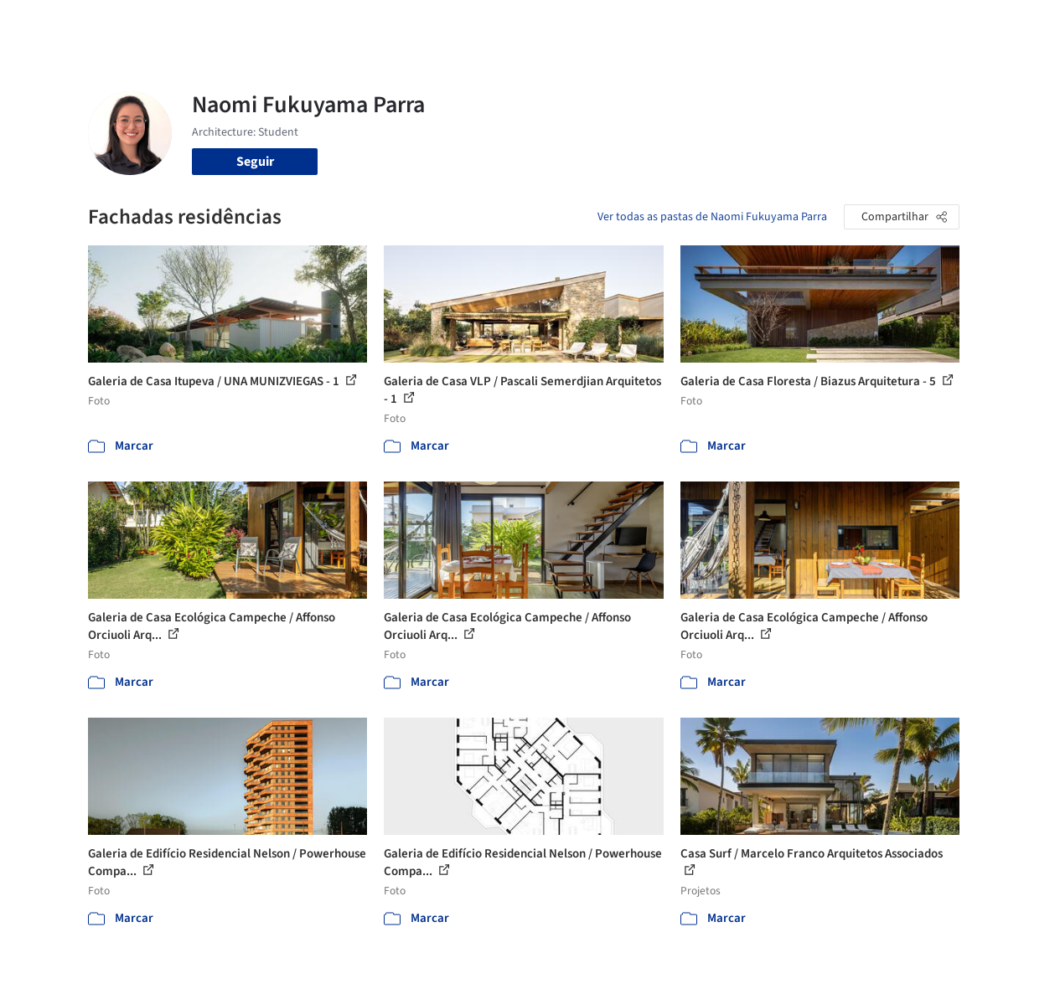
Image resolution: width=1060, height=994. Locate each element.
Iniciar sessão (843, 23)
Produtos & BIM (614, 23)
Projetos (469, 23)
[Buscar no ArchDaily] (276, 23)
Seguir (255, 161)
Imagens (531, 23)
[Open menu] (1007, 23)
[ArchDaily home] (53, 23)
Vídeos (751, 23)
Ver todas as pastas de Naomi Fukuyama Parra (712, 217)
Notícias (695, 23)
